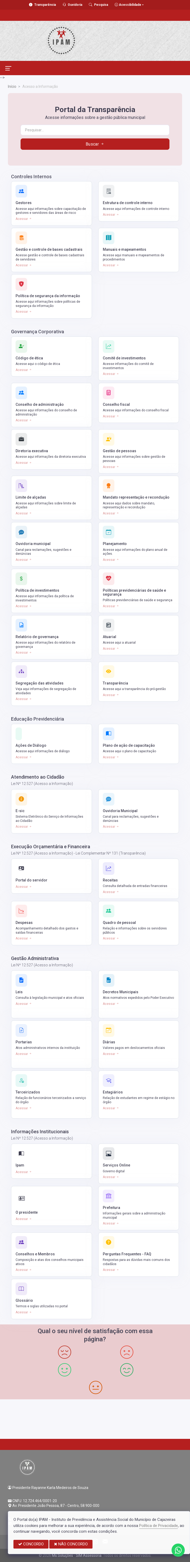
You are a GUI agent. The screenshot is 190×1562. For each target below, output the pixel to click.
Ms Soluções (62, 1555)
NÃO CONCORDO (71, 1544)
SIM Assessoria (88, 1555)
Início (12, 86)
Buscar (95, 144)
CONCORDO (31, 1544)
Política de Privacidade (158, 1525)
